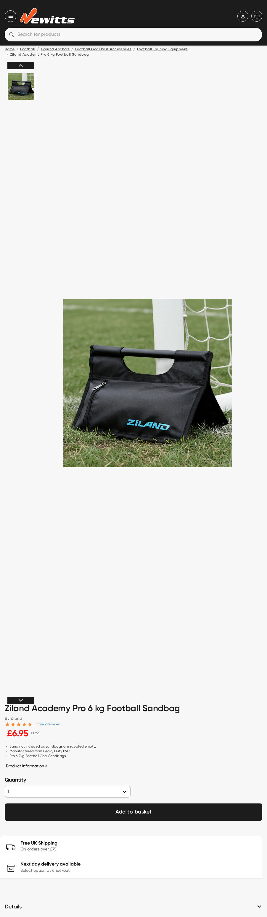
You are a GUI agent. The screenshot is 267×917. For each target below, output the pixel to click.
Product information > (26, 766)
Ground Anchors (55, 49)
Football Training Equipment (162, 49)
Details (13, 907)
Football (27, 49)
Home (10, 49)
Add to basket (133, 812)
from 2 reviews (48, 724)
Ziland (16, 718)
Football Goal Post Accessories (103, 49)
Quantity (15, 780)
